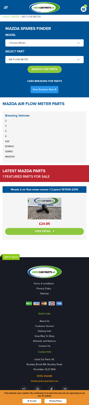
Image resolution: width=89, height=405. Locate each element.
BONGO (9, 146)
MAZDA (15, 16)
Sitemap (44, 293)
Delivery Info (44, 331)
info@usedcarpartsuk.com (44, 381)
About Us (44, 321)
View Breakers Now (44, 89)
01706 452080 (44, 376)
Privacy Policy (43, 288)
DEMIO (9, 151)
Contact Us (45, 346)
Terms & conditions (44, 283)
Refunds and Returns (44, 341)
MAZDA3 (10, 156)
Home (6, 16)
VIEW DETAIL (44, 231)
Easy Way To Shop (44, 336)
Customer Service (44, 326)
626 (7, 141)
